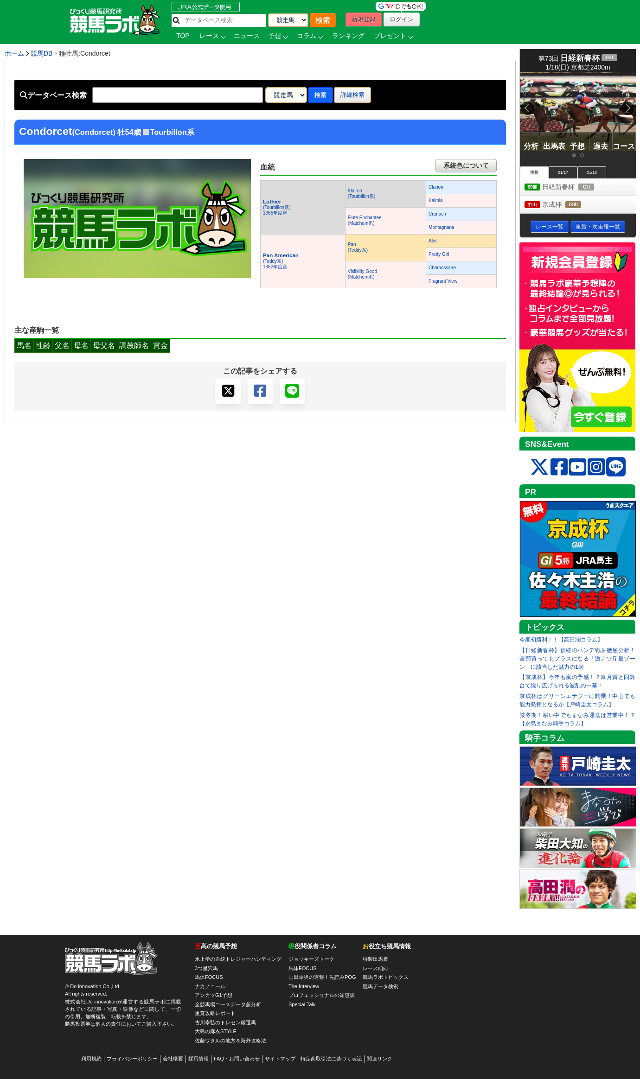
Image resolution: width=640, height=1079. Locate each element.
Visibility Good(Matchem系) (362, 274)
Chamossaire (442, 267)
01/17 (563, 172)
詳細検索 (352, 94)
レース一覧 (549, 226)
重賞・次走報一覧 (598, 226)
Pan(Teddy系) (358, 247)
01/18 (592, 172)
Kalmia (436, 200)
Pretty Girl (439, 254)
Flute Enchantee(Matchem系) (365, 220)
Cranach (437, 213)
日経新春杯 (568, 187)
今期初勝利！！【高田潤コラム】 (561, 639)
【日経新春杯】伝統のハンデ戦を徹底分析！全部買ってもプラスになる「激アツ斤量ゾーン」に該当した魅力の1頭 (577, 658)
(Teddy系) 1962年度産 (281, 261)
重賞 (534, 172)
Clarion (436, 187)
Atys (433, 240)
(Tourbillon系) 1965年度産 (276, 207)
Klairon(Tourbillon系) (361, 193)
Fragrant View (443, 281)
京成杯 (561, 205)
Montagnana (441, 227)
